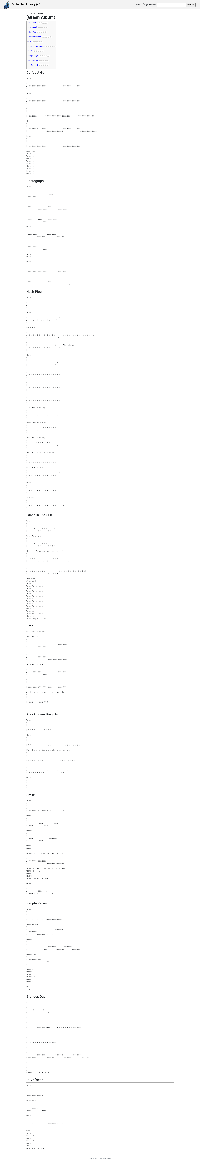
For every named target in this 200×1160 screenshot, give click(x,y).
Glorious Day (33, 60)
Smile (30, 51)
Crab (30, 41)
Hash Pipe (32, 32)
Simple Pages (33, 56)
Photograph (32, 27)
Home (28, 13)
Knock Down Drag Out (36, 46)
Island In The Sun (34, 37)
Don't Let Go (32, 23)
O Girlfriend (33, 65)
